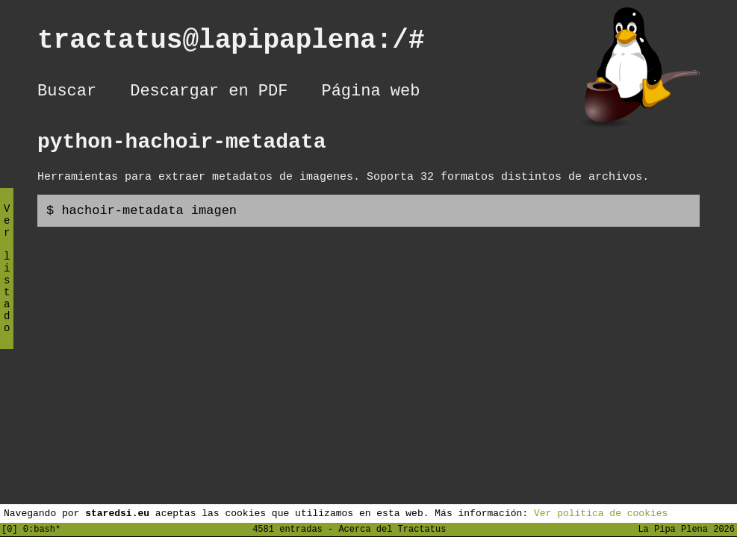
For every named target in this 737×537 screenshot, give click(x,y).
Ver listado (7, 281)
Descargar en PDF (208, 93)
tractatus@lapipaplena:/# (247, 43)
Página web (370, 93)
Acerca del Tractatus (392, 528)
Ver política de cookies (601, 512)
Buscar (66, 93)
